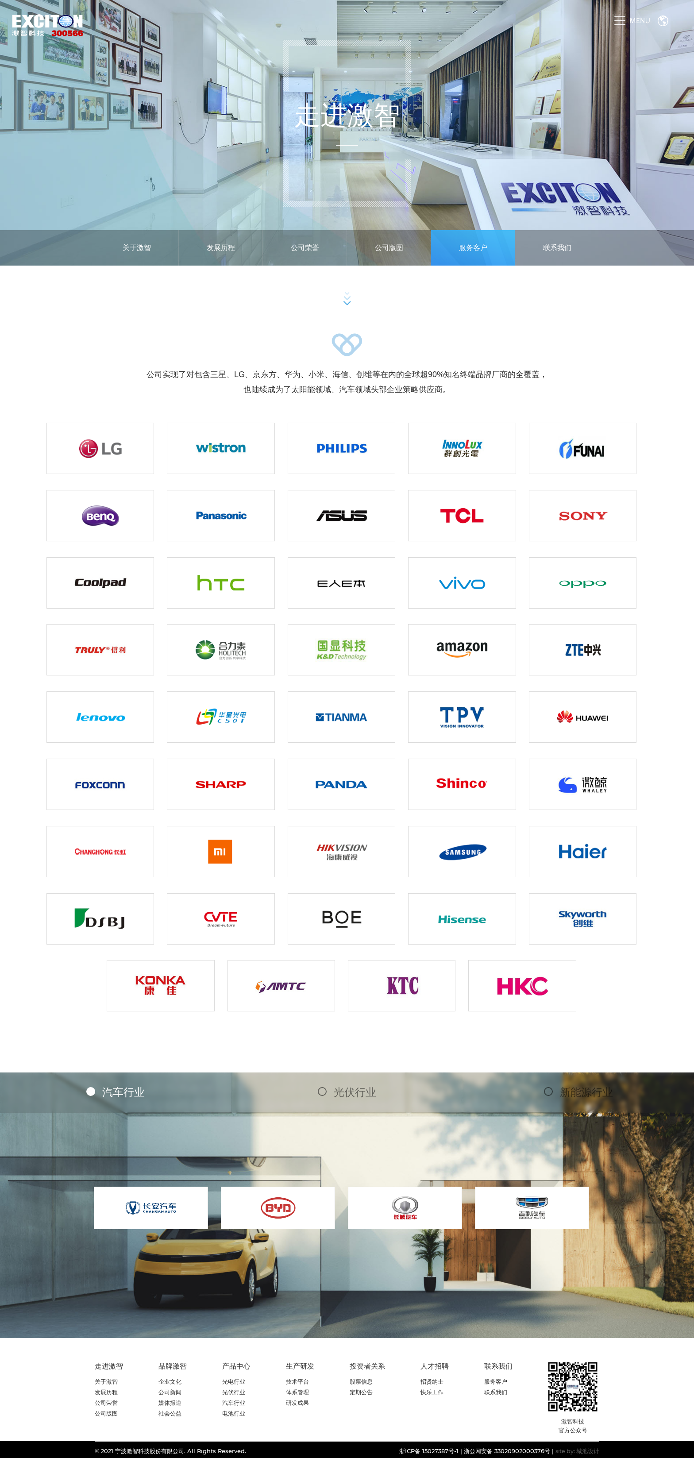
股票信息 (361, 1381)
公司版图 (389, 247)
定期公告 (361, 1392)
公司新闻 (169, 1392)
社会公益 (169, 1413)
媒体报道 (169, 1402)
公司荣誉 (305, 247)
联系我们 (557, 247)
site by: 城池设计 (577, 1451)
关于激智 (137, 247)
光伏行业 (353, 1092)
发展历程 (221, 247)
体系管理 (297, 1392)
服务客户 (473, 247)
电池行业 (233, 1413)
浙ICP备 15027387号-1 (429, 1450)
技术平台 (297, 1381)
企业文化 (169, 1381)
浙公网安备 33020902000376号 (507, 1450)
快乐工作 (431, 1392)
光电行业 (233, 1381)
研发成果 (297, 1402)
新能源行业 (585, 1092)
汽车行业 (122, 1092)
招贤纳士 (431, 1381)
